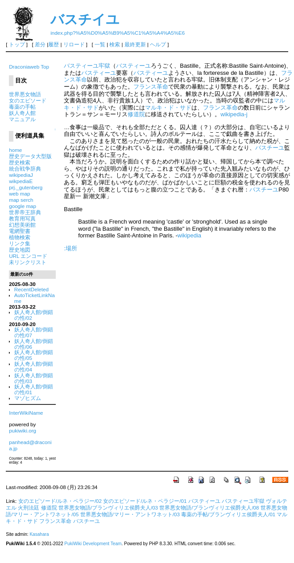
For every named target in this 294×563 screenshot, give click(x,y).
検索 (114, 44)
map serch (21, 200)
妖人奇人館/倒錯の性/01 (33, 389)
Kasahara (39, 534)
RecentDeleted (31, 289)
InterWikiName (26, 413)
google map (22, 206)
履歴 (53, 44)
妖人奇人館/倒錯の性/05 (33, 355)
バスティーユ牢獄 (87, 65)
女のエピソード (27, 100)
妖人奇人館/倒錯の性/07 (33, 332)
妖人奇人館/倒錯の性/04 (33, 366)
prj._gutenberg (25, 187)
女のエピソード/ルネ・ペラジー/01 (144, 501)
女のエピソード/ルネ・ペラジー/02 (60, 501)
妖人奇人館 (22, 113)
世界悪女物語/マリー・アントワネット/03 (130, 514)
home (15, 150)
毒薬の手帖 (22, 107)
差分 (40, 44)
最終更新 (135, 44)
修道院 (136, 114)
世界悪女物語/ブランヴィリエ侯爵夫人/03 (108, 507)
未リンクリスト (27, 262)
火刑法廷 (28, 507)
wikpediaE (21, 181)
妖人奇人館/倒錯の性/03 (33, 378)
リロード (74, 44)
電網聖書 (19, 231)
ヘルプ (158, 44)
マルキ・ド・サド (168, 107)
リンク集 (19, 243)
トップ (17, 44)
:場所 (70, 248)
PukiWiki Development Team (92, 543)
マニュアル (22, 119)
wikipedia (189, 235)
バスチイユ (85, 19)
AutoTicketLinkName (34, 298)
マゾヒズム (27, 398)
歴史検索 (19, 162)
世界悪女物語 (25, 94)
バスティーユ (133, 65)
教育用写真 (22, 218)
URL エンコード (28, 256)
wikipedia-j (233, 114)
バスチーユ (269, 147)
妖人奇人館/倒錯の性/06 (33, 344)
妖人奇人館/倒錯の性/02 (33, 315)
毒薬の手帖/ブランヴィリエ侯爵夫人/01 (228, 514)
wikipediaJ (21, 175)
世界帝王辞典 (25, 212)
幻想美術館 (22, 225)
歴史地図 (19, 250)
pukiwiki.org (22, 430)
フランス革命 (150, 86)
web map (19, 193)
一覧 (100, 44)
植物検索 (19, 237)
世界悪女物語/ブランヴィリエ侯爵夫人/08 (209, 507)
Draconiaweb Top (29, 66)
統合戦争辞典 (25, 168)
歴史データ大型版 (30, 156)
